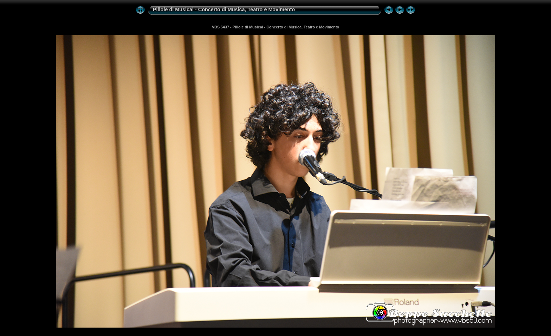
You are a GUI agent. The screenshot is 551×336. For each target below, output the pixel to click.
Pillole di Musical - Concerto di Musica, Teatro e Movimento (224, 9)
